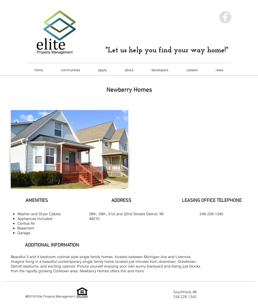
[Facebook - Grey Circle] (225, 17)
